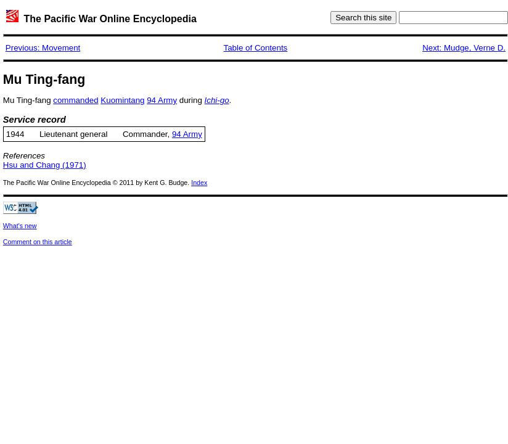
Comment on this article (37, 241)
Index (199, 182)
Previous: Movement (43, 47)
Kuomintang (122, 100)
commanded (75, 100)
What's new (20, 225)
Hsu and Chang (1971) (44, 165)
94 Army (162, 100)
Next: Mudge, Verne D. (464, 47)
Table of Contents (256, 47)
